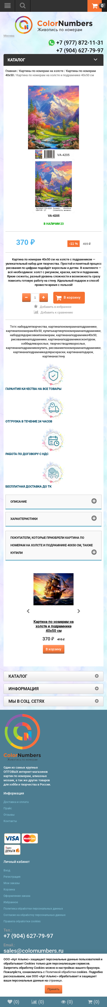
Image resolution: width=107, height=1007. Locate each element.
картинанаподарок (80, 352)
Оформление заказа (17, 896)
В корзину (68, 298)
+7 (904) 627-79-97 (28, 936)
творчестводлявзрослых (67, 343)
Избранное (11, 902)
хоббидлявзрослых (35, 343)
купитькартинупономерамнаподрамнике (72, 331)
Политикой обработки (60, 972)
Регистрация (12, 876)
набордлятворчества (32, 326)
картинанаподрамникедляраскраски (39, 352)
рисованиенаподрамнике (29, 339)
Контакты (10, 821)
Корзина (9, 889)
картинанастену (53, 356)
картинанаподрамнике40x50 (76, 335)
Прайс (8, 808)
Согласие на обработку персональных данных (35, 915)
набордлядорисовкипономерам (32, 335)
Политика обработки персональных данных (33, 908)
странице (55, 980)
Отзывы (9, 814)
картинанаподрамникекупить (26, 348)
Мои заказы (12, 883)
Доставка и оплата (16, 802)
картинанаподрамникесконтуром (71, 339)
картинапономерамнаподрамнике (72, 326)
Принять (54, 989)
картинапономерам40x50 (24, 331)
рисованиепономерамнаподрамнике (75, 348)
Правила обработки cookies (22, 921)
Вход (7, 870)
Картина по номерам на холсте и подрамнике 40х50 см (53, 626)
